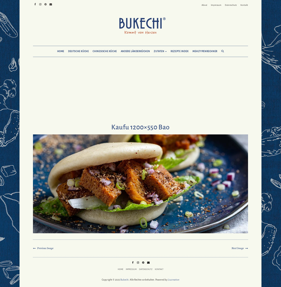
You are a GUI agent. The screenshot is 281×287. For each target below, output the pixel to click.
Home (60, 51)
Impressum (216, 5)
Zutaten (160, 51)
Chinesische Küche (105, 51)
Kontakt (244, 5)
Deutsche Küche (78, 51)
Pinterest (45, 4)
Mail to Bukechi (51, 4)
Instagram (40, 4)
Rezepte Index (180, 51)
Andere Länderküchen (135, 51)
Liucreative (173, 280)
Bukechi (124, 280)
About (204, 5)
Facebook (35, 4)
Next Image (238, 248)
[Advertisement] (140, 94)
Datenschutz (231, 5)
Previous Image (45, 248)
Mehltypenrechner (204, 51)
